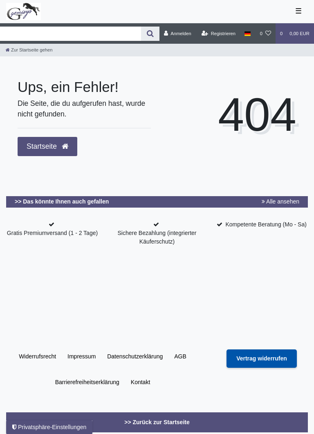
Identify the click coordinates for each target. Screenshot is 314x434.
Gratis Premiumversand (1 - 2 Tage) (52, 233)
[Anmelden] (177, 33)
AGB (180, 356)
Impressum (81, 356)
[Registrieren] (218, 33)
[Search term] (70, 34)
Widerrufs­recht (37, 356)
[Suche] (150, 34)
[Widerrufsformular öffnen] (262, 358)
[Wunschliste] (266, 33)
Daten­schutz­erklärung (135, 356)
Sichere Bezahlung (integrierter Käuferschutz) (157, 237)
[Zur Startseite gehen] (29, 49)
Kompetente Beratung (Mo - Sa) (265, 224)
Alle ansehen (280, 201)
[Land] (247, 33)
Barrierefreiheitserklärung (87, 382)
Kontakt (140, 382)
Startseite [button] (47, 146)
